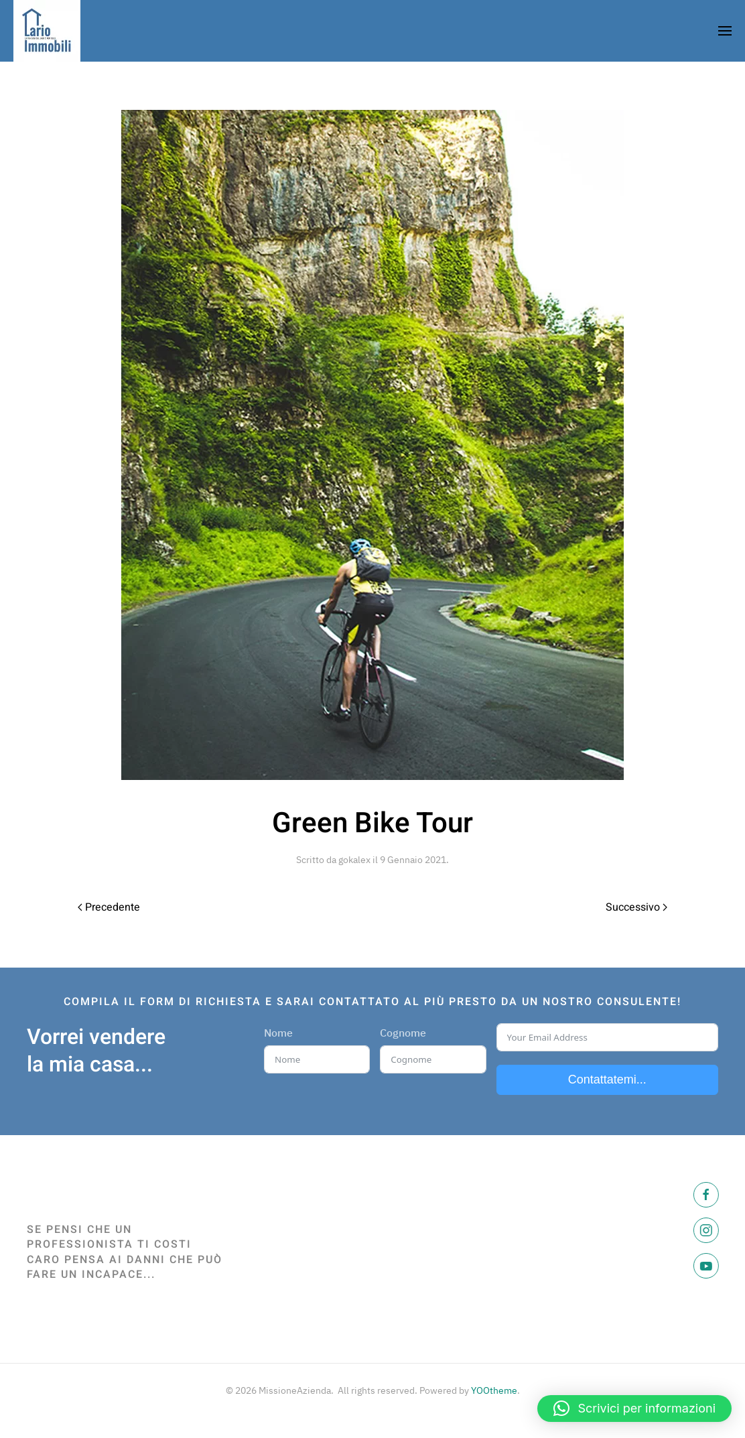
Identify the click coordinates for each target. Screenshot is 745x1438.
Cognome (403, 1032)
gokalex (354, 860)
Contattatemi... (607, 1079)
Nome (278, 1032)
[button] (634, 1408)
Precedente (109, 907)
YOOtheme (494, 1390)
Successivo (636, 907)
